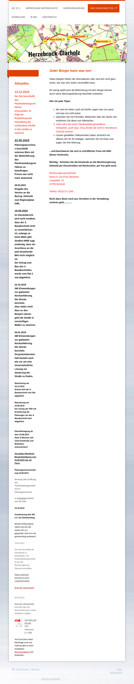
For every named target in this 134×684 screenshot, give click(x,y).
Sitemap (35, 669)
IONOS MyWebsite (50, 679)
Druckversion (21, 669)
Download (21, 498)
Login (119, 669)
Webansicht (116, 672)
